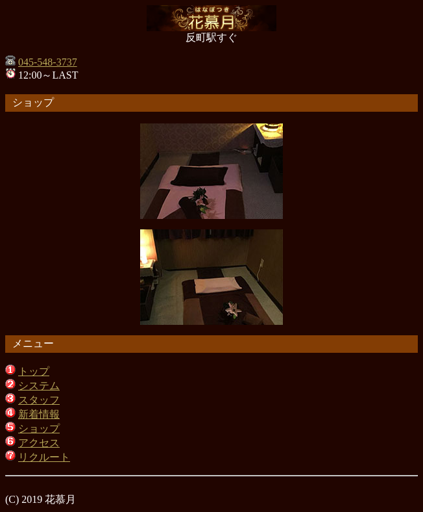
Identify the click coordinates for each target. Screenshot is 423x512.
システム (39, 385)
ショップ (39, 428)
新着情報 (39, 414)
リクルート (44, 457)
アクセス (39, 442)
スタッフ (39, 399)
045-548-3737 (47, 62)
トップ (33, 371)
